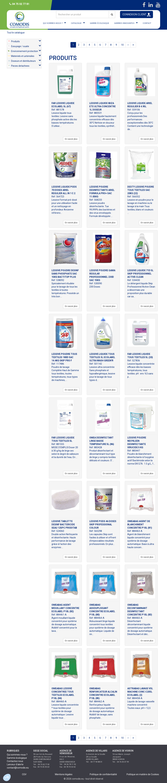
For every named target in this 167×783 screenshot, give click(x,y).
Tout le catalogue (16, 32)
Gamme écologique (17, 758)
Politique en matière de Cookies (143, 774)
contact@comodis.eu (18, 767)
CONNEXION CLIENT (136, 14)
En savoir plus (71, 139)
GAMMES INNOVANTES (124, 23)
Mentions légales (63, 774)
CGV (24, 774)
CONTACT (147, 23)
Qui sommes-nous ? (17, 754)
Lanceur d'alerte (15, 764)
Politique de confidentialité (103, 774)
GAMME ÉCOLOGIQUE (99, 23)
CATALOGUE (76, 23)
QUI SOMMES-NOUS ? (53, 23)
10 (122, 45)
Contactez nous (15, 761)
